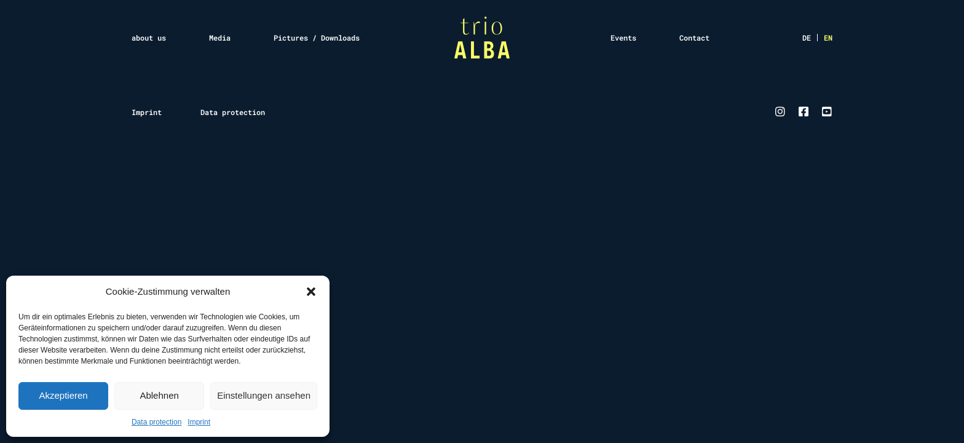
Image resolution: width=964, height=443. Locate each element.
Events (623, 37)
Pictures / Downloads (317, 37)
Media (220, 37)
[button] (311, 291)
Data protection (156, 422)
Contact (694, 37)
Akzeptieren (63, 395)
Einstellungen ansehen (263, 395)
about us (149, 37)
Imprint (199, 422)
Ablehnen (159, 395)
